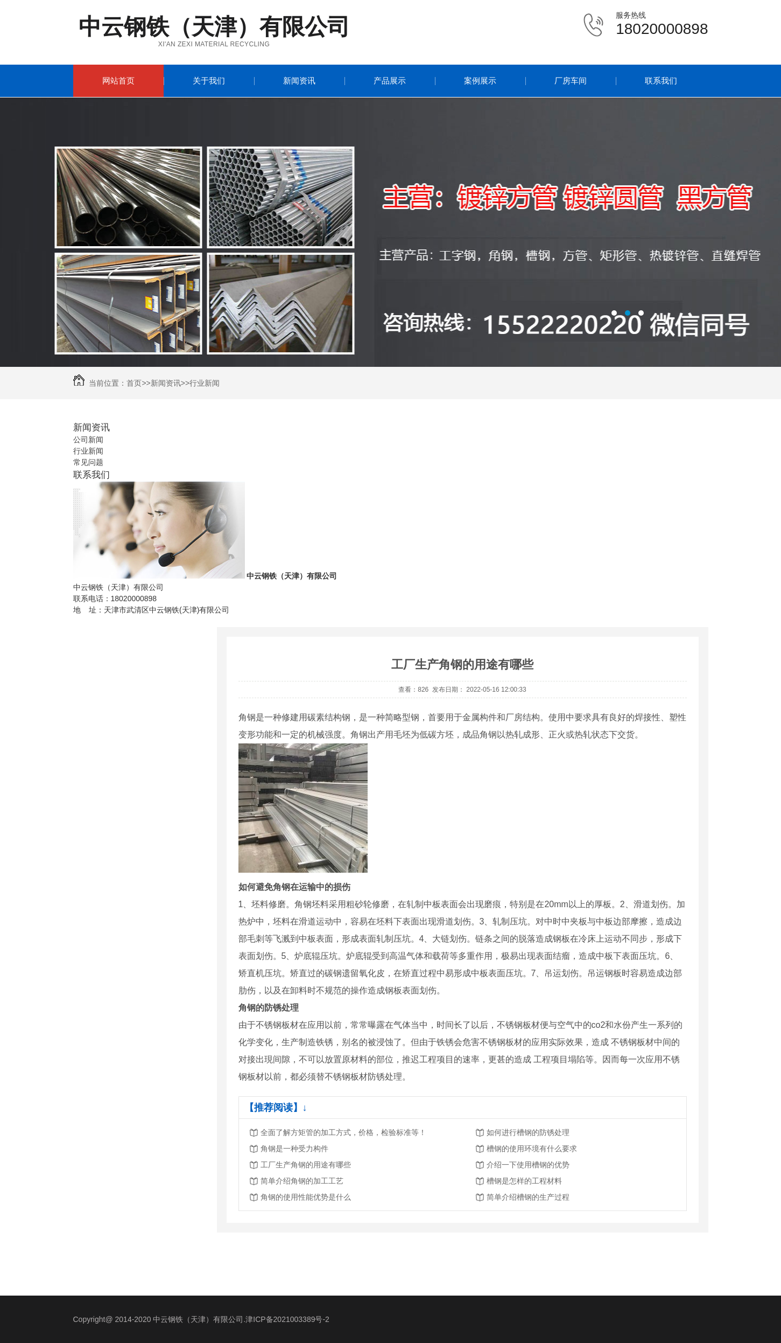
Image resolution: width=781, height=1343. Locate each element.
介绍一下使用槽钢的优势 (528, 1164)
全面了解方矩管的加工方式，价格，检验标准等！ (343, 1132)
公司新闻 (88, 439)
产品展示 (390, 80)
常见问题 (88, 462)
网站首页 (118, 80)
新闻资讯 (299, 80)
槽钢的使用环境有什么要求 (532, 1148)
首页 (134, 383)
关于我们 (209, 80)
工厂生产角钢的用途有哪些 (306, 1164)
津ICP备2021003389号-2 (287, 1319)
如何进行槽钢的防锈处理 (528, 1132)
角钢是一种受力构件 (294, 1148)
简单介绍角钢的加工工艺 (302, 1181)
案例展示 (480, 80)
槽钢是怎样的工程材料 (524, 1181)
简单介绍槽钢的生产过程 (528, 1197)
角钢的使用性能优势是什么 (306, 1197)
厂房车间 (570, 80)
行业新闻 (204, 383)
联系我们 (661, 80)
